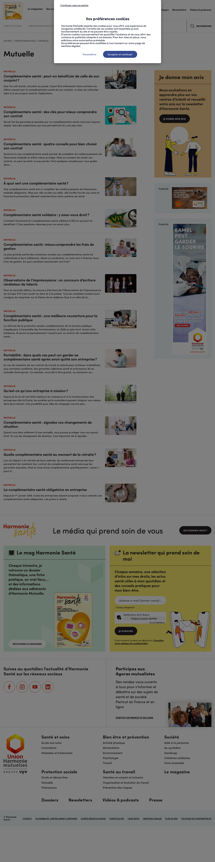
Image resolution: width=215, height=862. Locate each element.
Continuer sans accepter (74, 5)
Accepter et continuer (120, 54)
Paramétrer (90, 54)
